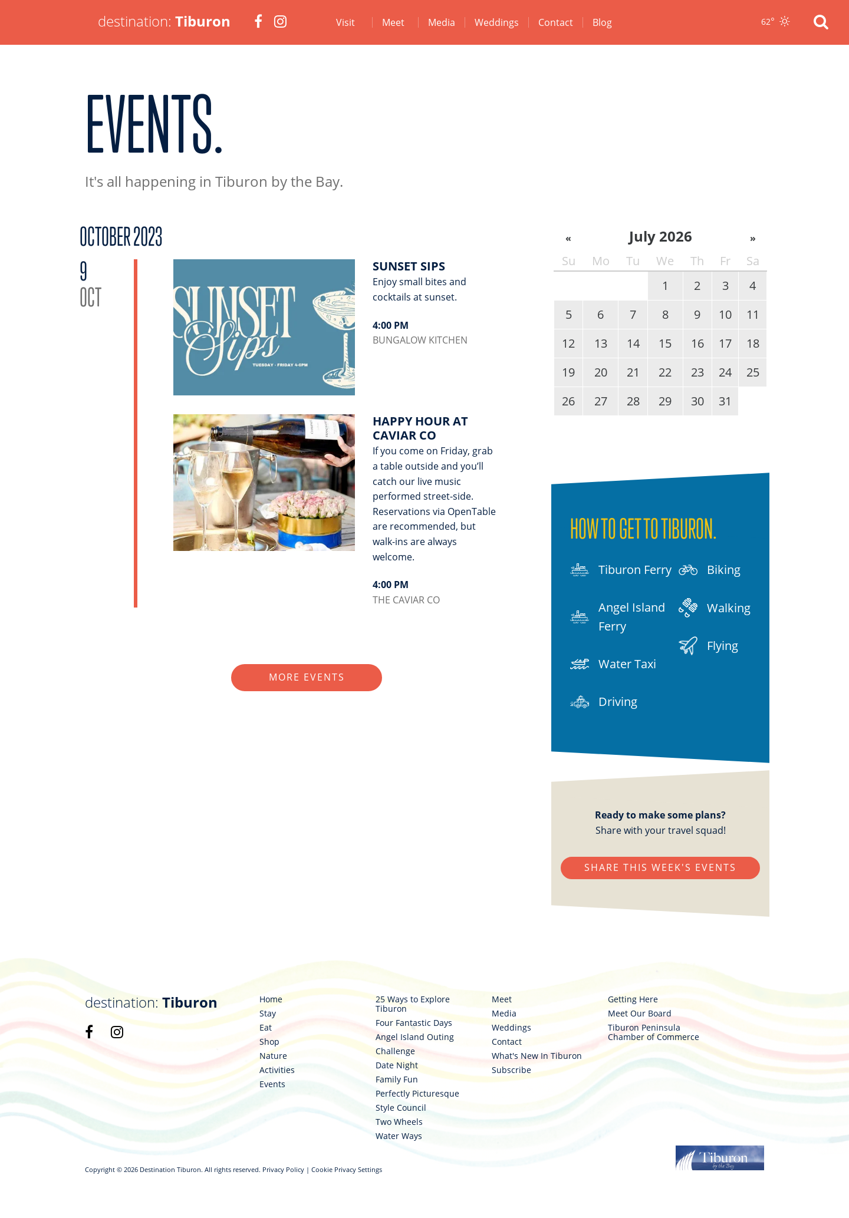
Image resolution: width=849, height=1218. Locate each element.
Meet (393, 22)
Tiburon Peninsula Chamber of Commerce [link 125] (653, 1032)
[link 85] (335, 511)
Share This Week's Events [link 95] (660, 867)
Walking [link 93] (715, 608)
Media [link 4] (441, 22)
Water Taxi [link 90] (613, 664)
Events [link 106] (272, 1084)
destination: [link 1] (164, 21)
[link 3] (280, 22)
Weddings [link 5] (497, 22)
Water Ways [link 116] (399, 1136)
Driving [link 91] (603, 701)
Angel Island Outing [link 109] (415, 1037)
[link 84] (335, 336)
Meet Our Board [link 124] (640, 1013)
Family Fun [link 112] (397, 1079)
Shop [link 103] (269, 1042)
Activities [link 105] (277, 1070)
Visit (345, 22)
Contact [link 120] (507, 1042)
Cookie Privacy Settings (346, 1169)
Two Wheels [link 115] (399, 1122)
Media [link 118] (504, 1013)
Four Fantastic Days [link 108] (414, 1023)
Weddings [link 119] (511, 1027)
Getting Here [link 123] (633, 999)
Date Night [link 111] (397, 1065)
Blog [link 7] (602, 22)
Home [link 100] (270, 999)
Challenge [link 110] (395, 1051)
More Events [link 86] (307, 677)
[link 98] (89, 1031)
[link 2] (258, 22)
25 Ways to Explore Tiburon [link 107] (413, 1004)
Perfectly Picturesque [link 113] (417, 1093)
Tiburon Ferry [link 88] (621, 569)
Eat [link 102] (265, 1027)
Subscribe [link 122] (511, 1070)
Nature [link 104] (273, 1056)
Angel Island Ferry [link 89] (617, 616)
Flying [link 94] (708, 645)
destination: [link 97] (151, 1002)
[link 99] (117, 1031)
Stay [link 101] (267, 1013)
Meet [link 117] (502, 999)
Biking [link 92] (710, 569)
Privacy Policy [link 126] (283, 1169)
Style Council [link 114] (401, 1108)
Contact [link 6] (555, 22)
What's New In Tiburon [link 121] (537, 1056)
